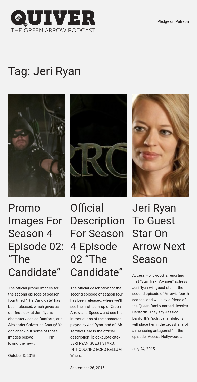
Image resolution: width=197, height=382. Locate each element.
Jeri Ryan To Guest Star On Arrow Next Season (159, 234)
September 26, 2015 (87, 368)
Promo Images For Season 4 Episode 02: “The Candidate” (36, 240)
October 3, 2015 (21, 355)
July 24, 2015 (143, 349)
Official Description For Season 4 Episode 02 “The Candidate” (97, 240)
